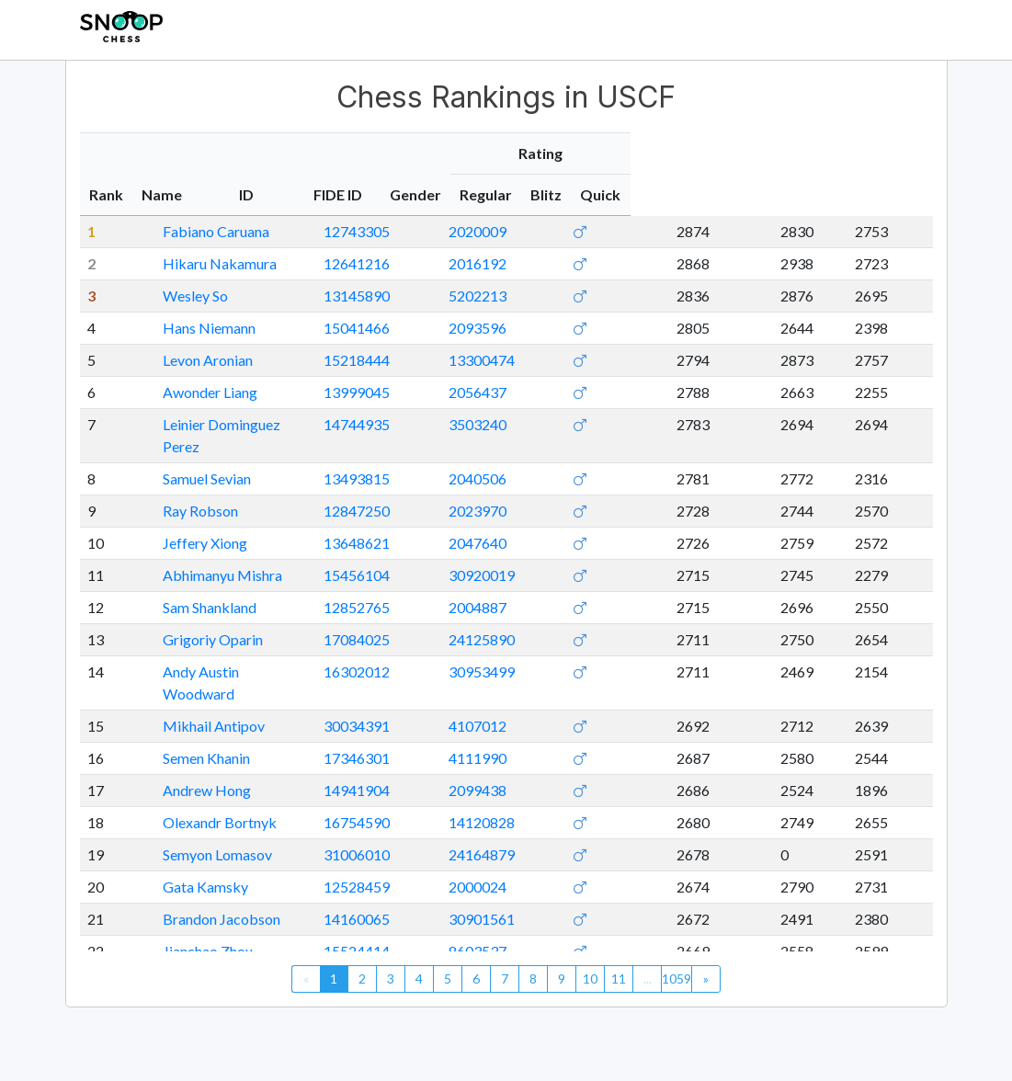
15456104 (520, 553)
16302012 (520, 649)
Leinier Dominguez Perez (221, 424)
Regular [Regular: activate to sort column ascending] (774, 194)
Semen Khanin (186, 714)
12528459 (520, 842)
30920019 (612, 553)
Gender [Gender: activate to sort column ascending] (698, 194)
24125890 (612, 617)
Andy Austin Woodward (217, 649)
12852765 (520, 585)
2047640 (608, 520)
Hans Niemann (188, 327)
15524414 (520, 907)
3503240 (608, 424)
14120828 (612, 778)
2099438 (608, 746)
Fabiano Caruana (195, 231)
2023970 (608, 488)
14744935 (520, 424)
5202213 (608, 295)
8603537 (608, 907)
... (647, 978)
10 (590, 978)
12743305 (520, 231)
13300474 (612, 360)
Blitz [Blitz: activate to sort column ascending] (840, 194)
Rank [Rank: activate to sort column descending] (106, 194)
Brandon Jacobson (201, 874)
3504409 (608, 939)
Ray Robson (180, 488)
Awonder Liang (189, 392)
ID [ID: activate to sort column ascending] (496, 194)
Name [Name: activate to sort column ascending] (164, 194)
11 (618, 978)
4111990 (608, 714)
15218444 (520, 360)
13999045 (520, 392)
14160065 (520, 874)
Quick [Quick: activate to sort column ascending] (899, 194)
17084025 (520, 617)
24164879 (612, 810)
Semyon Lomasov (197, 810)
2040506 (608, 456)
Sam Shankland (189, 585)
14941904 (520, 746)
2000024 (608, 842)
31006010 (520, 810)
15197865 (520, 939)
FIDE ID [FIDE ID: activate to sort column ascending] (605, 194)
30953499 (612, 649)
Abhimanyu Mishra (202, 553)
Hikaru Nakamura (199, 263)
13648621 (520, 520)
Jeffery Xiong (184, 520)
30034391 (520, 681)
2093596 (608, 327)
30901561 (612, 874)
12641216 (520, 263)
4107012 (608, 681)
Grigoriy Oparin (192, 617)
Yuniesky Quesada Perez (219, 939)
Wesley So (175, 295)
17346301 (520, 714)
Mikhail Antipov (193, 681)
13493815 (520, 456)
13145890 (520, 295)
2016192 (608, 263)
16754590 (520, 778)
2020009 (608, 231)
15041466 (520, 327)
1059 (676, 978)
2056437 (608, 392)
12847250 (520, 488)
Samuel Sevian (186, 456)
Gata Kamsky (185, 842)
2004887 (608, 585)
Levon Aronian (187, 360)
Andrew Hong (186, 746)
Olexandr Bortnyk (199, 778)
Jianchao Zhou (187, 907)
